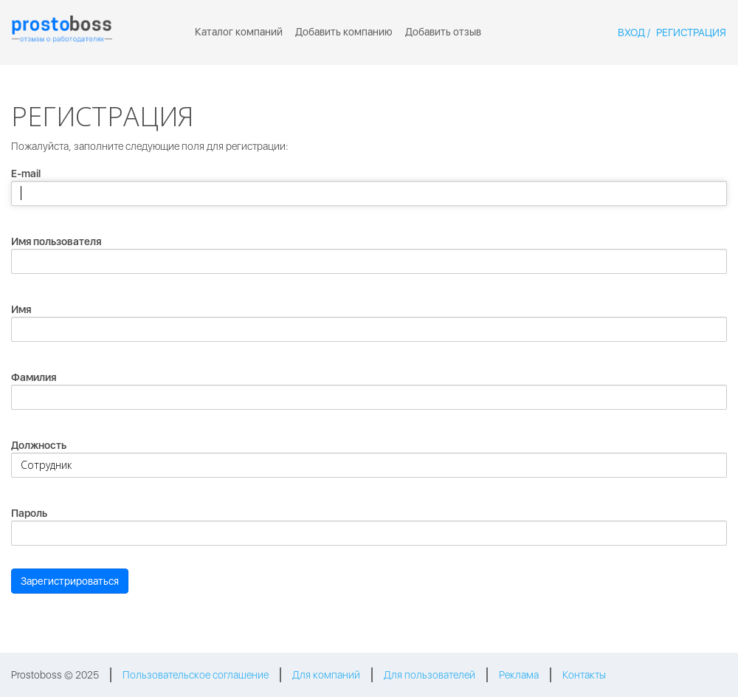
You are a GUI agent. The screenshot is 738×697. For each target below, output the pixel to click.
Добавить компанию (344, 32)
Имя (21, 309)
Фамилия (33, 377)
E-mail (26, 173)
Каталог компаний (239, 32)
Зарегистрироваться (70, 581)
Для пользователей (429, 675)
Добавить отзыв (443, 32)
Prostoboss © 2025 (55, 675)
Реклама (519, 675)
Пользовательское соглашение (196, 675)
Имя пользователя (56, 241)
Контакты (584, 675)
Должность (38, 445)
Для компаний (326, 675)
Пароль (29, 513)
